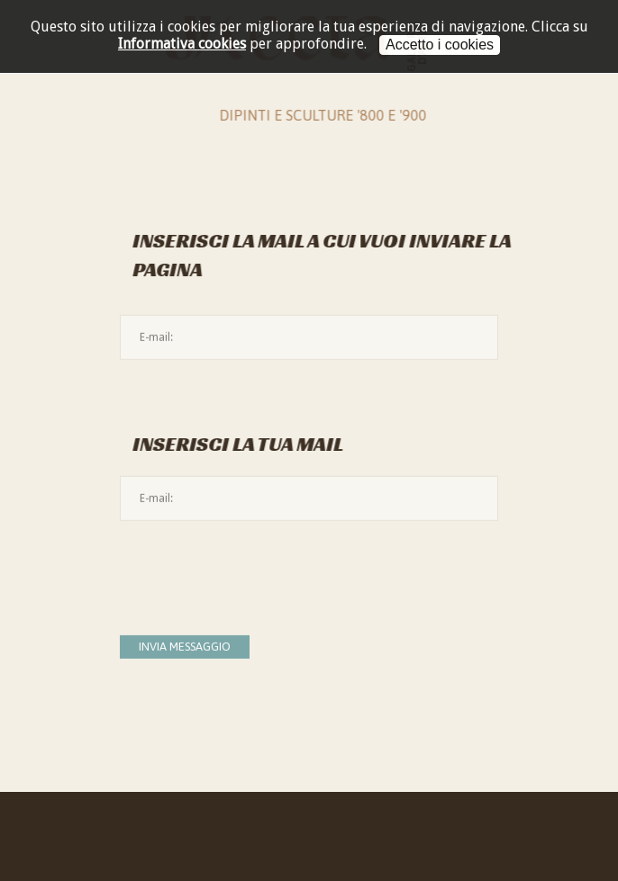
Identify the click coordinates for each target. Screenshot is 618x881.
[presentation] (257, 569)
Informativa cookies (182, 43)
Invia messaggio (185, 646)
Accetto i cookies (440, 44)
